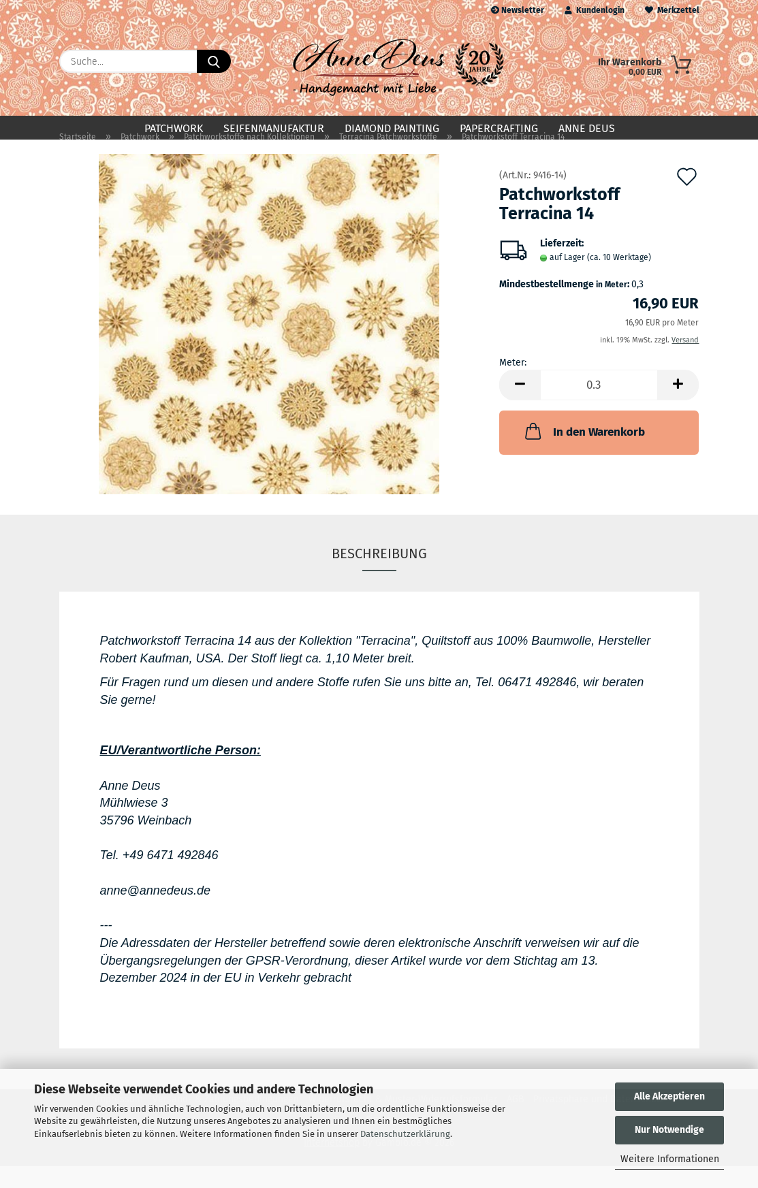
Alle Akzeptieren (669, 1096)
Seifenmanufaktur (273, 128)
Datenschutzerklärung (405, 1134)
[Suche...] (214, 61)
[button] (519, 406)
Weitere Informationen (669, 1159)
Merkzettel (672, 10)
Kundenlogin (595, 10)
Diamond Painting (392, 128)
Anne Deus (586, 128)
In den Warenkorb (583, 453)
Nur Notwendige (669, 1130)
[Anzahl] (599, 406)
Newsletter (517, 10)
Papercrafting (499, 128)
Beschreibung (379, 575)
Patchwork (173, 128)
